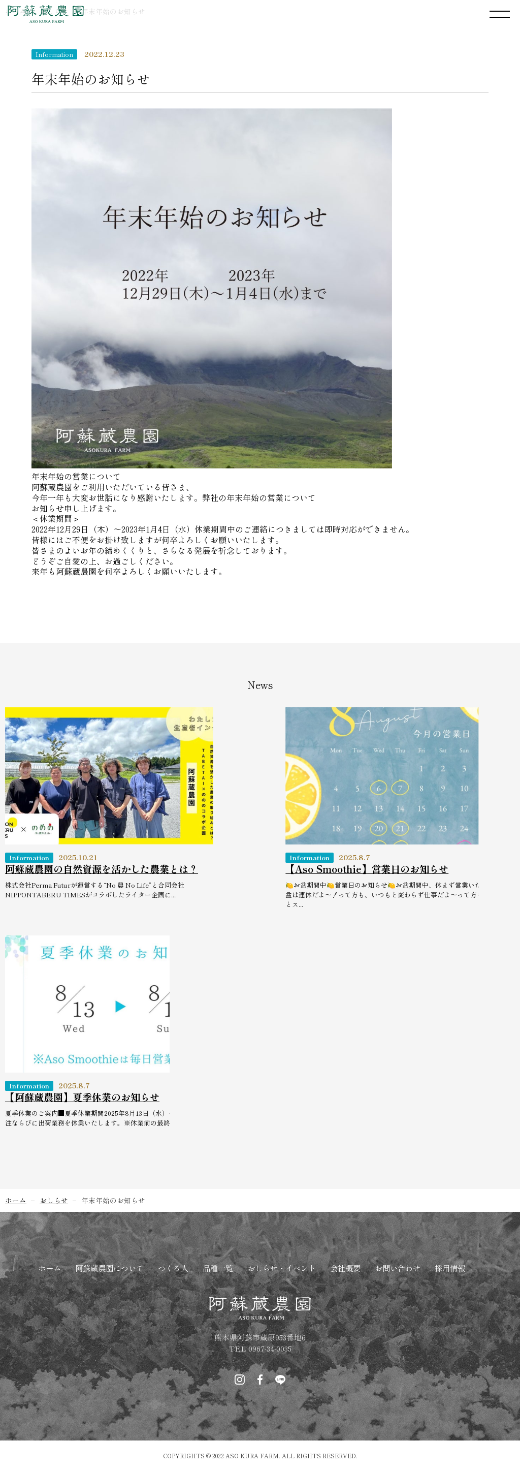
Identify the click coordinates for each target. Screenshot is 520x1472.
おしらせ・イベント (281, 1267)
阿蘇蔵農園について (109, 1267)
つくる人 (173, 1267)
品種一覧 (218, 1267)
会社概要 (345, 1267)
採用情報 (450, 1267)
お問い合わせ (397, 1267)
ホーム (49, 1267)
